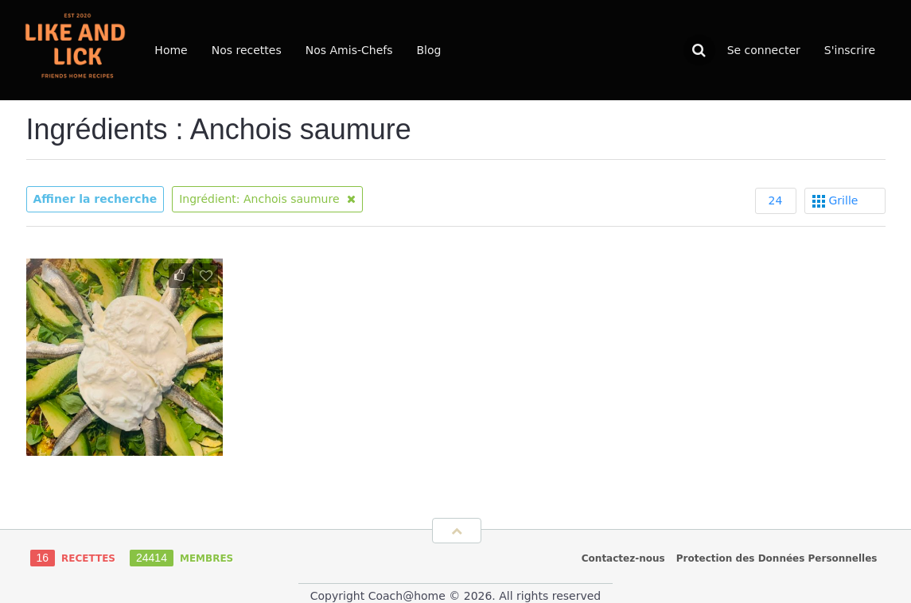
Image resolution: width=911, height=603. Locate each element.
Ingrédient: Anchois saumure (267, 199)
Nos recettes (247, 50)
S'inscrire (849, 50)
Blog (428, 50)
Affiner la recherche (95, 199)
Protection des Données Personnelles (777, 558)
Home (170, 50)
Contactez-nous (623, 558)
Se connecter (763, 50)
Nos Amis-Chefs (349, 50)
